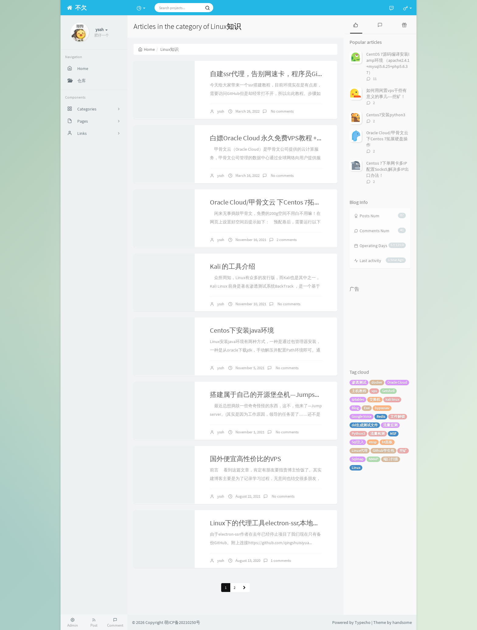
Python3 (358, 433)
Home (146, 49)
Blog (355, 408)
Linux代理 (359, 450)
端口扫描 (390, 459)
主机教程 (359, 391)
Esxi (367, 408)
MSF (393, 433)
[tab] (355, 24)
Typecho (363, 622)
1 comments (281, 560)
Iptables (358, 399)
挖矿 (403, 450)
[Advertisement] (380, 325)
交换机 (374, 399)
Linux (356, 467)
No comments (282, 111)
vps (374, 391)
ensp (373, 442)
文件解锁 (397, 416)
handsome (402, 622)
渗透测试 (359, 382)
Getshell (388, 391)
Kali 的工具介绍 (232, 266)
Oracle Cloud (397, 382)
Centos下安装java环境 (242, 330)
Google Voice (361, 416)
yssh (220, 111)
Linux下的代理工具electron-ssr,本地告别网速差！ (281, 523)
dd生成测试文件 (365, 425)
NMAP (373, 459)
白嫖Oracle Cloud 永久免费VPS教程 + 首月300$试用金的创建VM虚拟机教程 (318, 138)
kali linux (392, 399)
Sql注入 (358, 442)
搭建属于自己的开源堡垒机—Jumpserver (269, 394)
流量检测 (377, 433)
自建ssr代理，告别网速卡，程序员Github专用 (277, 73)
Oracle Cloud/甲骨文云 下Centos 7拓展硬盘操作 (279, 202)
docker (376, 382)
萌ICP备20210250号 (182, 622)
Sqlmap (358, 459)
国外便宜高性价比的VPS (245, 458)
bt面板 (387, 442)
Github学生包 (383, 450)
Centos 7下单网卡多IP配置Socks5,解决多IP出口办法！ (387, 169)
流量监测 (390, 425)
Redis (381, 416)
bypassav (382, 408)
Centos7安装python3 (385, 114)
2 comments (287, 239)
